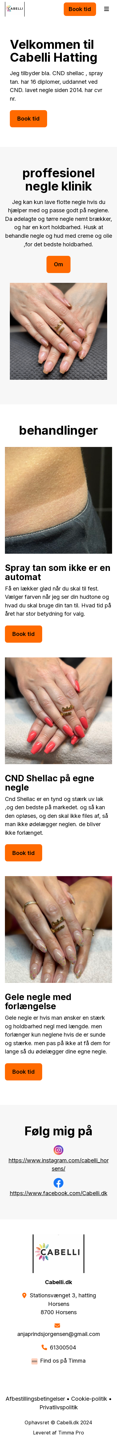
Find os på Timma (63, 1360)
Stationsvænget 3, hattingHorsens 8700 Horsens (63, 1303)
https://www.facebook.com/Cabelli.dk (58, 1193)
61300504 (63, 1347)
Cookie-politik (89, 1398)
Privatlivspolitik (58, 1407)
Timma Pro (71, 1433)
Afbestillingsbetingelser (35, 1398)
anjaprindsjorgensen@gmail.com (58, 1334)
